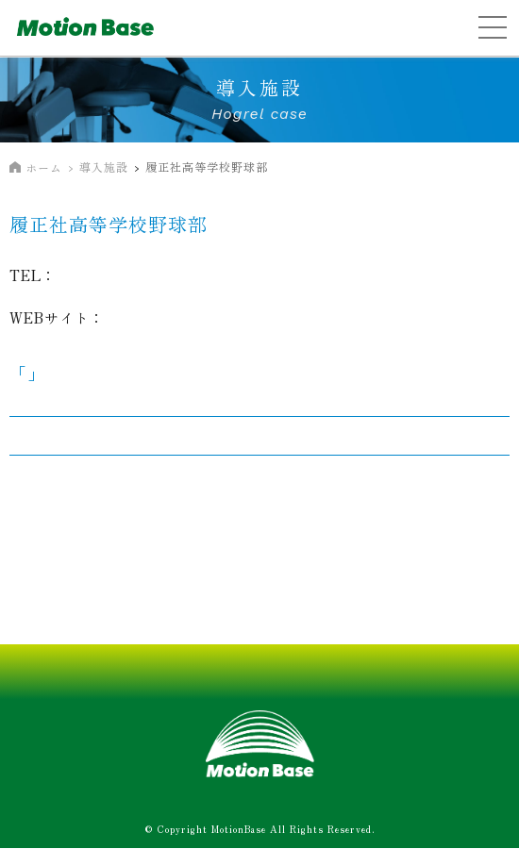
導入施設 (103, 166)
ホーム (43, 167)
